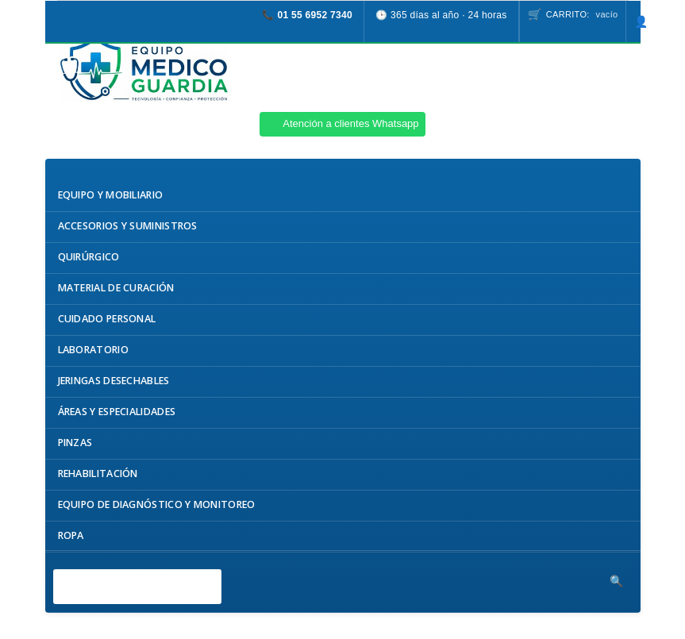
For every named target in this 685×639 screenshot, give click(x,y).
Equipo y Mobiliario (111, 195)
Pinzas (75, 442)
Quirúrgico (89, 257)
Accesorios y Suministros (128, 226)
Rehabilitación (98, 473)
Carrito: (582, 14)
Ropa (71, 535)
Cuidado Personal (107, 318)
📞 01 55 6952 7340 (307, 15)
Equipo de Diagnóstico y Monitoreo (157, 504)
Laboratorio (93, 349)
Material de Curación (116, 287)
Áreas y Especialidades (117, 411)
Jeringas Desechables (114, 380)
